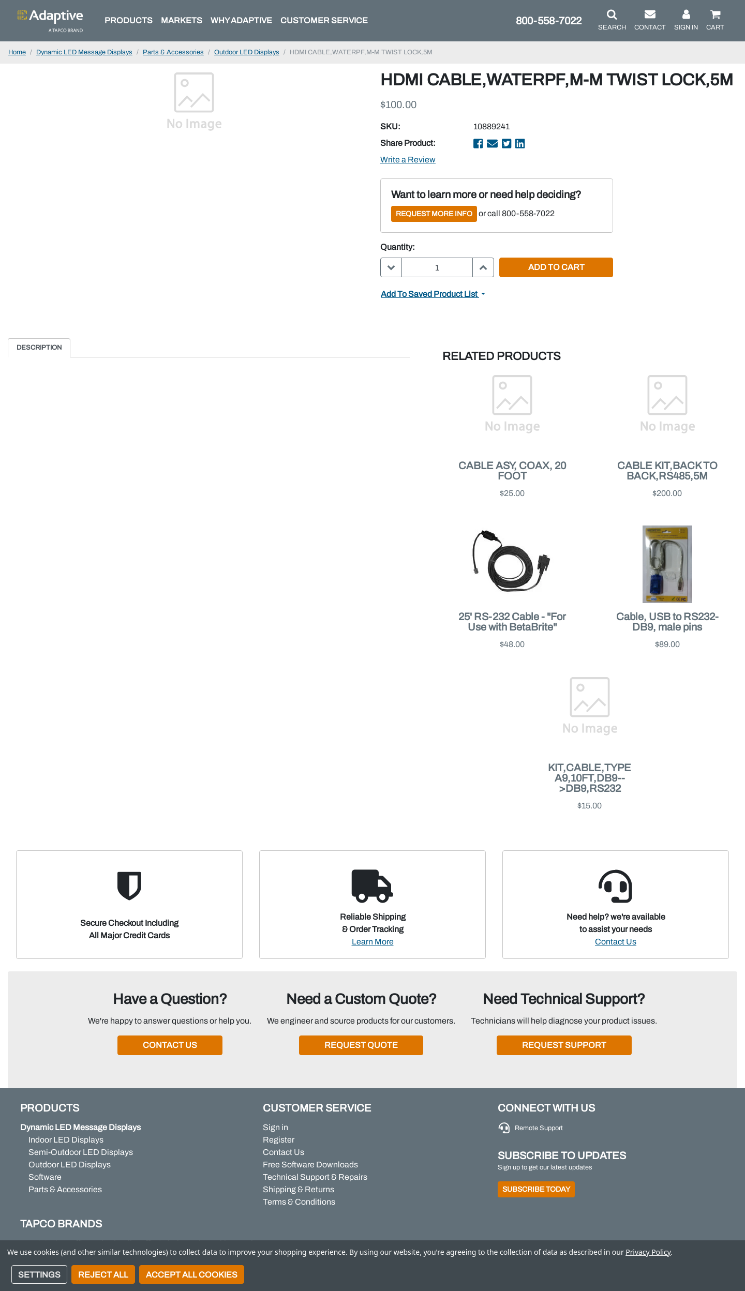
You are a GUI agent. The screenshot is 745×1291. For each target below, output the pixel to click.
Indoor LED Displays (65, 1139)
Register (278, 1139)
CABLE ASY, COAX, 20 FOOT (512, 471)
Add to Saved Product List (430, 294)
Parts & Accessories (65, 1189)
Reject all (103, 1274)
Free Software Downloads (310, 1164)
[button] (612, 20)
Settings (39, 1274)
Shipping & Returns (298, 1189)
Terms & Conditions (299, 1201)
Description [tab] (39, 347)
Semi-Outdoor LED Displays (80, 1152)
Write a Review (408, 159)
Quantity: (397, 247)
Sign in (275, 1127)
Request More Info (434, 214)
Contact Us (615, 941)
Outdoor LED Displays (69, 1164)
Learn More (373, 941)
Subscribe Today (536, 1189)
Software (45, 1177)
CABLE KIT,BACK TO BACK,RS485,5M (667, 471)
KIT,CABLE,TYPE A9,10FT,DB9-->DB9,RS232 (589, 778)
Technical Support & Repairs (315, 1177)
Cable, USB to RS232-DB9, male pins (667, 622)
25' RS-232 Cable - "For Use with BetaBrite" (512, 622)
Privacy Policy (648, 1252)
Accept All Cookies (191, 1274)
